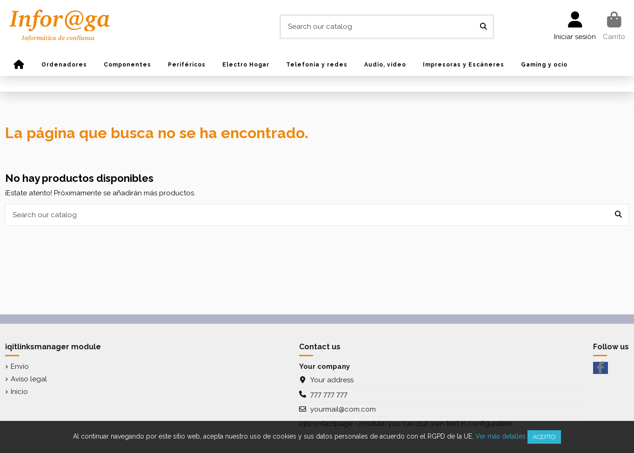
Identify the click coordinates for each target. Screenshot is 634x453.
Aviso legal (29, 379)
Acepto (544, 436)
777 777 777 (328, 394)
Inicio (19, 391)
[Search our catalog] (483, 26)
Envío (20, 366)
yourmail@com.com (343, 409)
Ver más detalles (500, 436)
